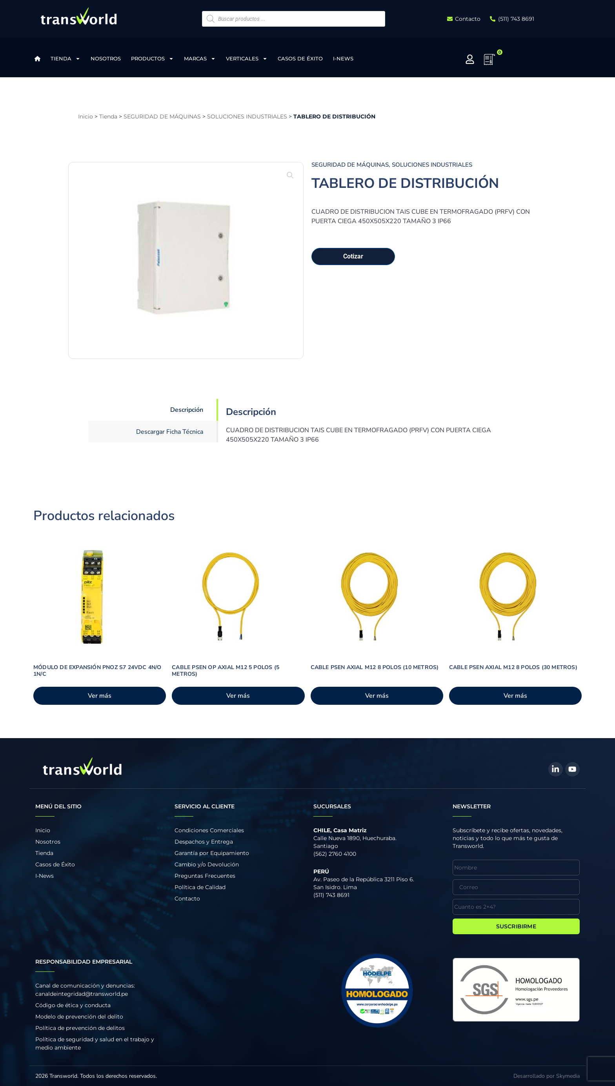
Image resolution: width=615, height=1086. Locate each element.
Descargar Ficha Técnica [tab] (169, 431)
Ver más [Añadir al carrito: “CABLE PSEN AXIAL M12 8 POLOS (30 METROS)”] (515, 695)
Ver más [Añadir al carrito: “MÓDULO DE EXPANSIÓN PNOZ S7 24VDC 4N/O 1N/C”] (99, 695)
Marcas (200, 58)
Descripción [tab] (186, 410)
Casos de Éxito (300, 58)
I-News (343, 58)
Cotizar (353, 256)
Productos (152, 58)
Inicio (85, 116)
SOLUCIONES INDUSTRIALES (247, 116)
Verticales (246, 58)
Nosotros (106, 58)
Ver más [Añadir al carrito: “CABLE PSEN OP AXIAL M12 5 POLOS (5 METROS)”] (238, 695)
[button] (290, 175)
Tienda (65, 58)
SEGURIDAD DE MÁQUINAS (162, 116)
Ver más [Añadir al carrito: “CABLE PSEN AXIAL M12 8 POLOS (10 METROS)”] (377, 695)
